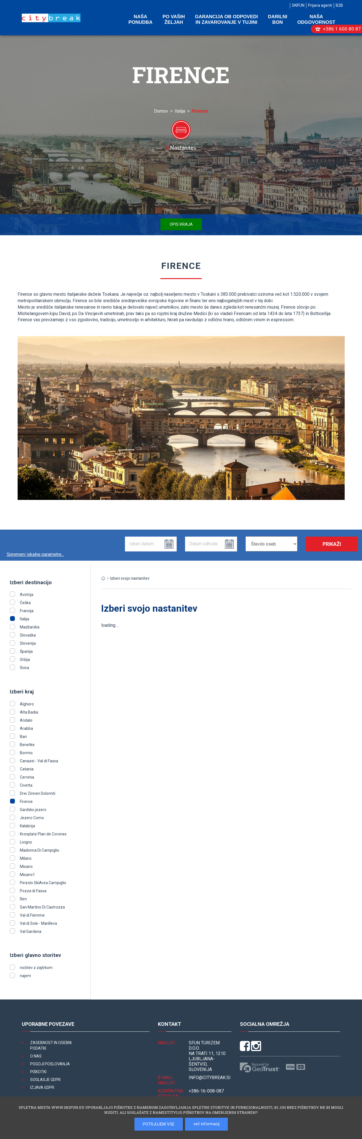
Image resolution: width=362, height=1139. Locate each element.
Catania (27, 769)
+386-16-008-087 (206, 1091)
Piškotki (38, 1072)
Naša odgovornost (316, 19)
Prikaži (332, 544)
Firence (26, 801)
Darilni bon (277, 19)
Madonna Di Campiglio (39, 850)
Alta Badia (29, 712)
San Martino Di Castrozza (42, 907)
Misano (26, 866)
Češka (25, 602)
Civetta (26, 785)
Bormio (26, 753)
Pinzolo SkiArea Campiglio (43, 883)
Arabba (26, 728)
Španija (26, 651)
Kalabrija (27, 826)
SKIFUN (298, 5)
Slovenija (28, 643)
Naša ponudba (140, 19)
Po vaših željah (173, 19)
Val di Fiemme (32, 915)
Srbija (25, 659)
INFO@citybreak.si (210, 1077)
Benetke (27, 744)
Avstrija (26, 594)
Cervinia (27, 777)
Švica (24, 667)
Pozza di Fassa (33, 891)
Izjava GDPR (42, 1087)
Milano (26, 858)
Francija (27, 611)
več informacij (206, 1123)
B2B (339, 5)
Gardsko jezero (33, 809)
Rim (23, 899)
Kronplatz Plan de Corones (43, 834)
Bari (23, 736)
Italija (180, 111)
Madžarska (29, 627)
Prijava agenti (320, 5)
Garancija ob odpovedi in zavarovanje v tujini (226, 19)
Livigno (26, 842)
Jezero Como (32, 818)
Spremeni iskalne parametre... (35, 554)
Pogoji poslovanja (50, 1064)
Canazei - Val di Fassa (39, 761)
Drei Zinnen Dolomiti (37, 793)
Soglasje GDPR (45, 1079)
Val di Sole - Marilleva (38, 923)
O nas (36, 1056)
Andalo (26, 720)
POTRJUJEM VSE (158, 1124)
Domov (161, 111)
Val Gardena (30, 931)
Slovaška (28, 635)
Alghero (27, 704)
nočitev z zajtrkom (36, 967)
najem (25, 975)
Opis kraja (181, 224)
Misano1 (27, 874)
